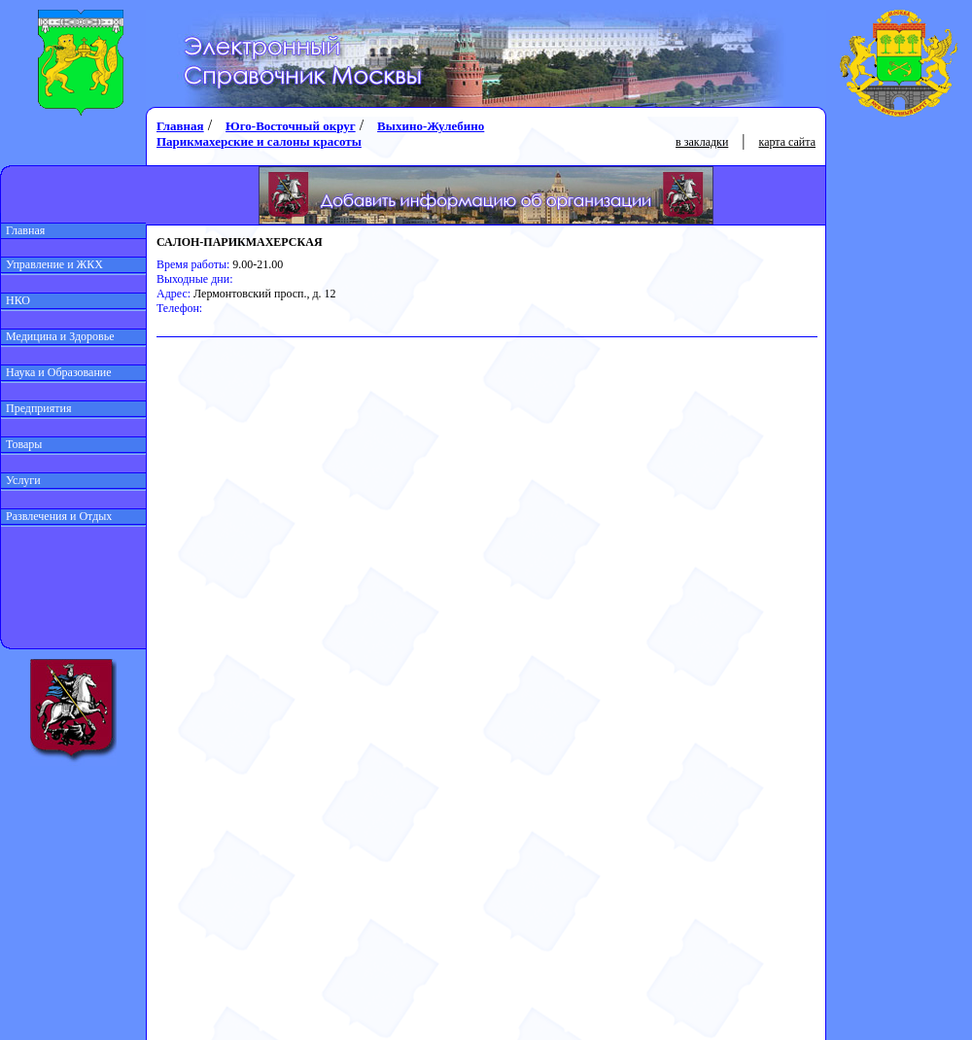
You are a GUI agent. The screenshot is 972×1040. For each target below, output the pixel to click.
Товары (21, 444)
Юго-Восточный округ (291, 126)
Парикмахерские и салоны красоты (259, 141)
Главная (23, 230)
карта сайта (787, 142)
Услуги (21, 480)
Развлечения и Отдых (56, 516)
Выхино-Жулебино (430, 126)
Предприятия (36, 408)
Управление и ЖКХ (52, 264)
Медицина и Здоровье (58, 336)
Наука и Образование (56, 372)
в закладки (702, 142)
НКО (15, 300)
